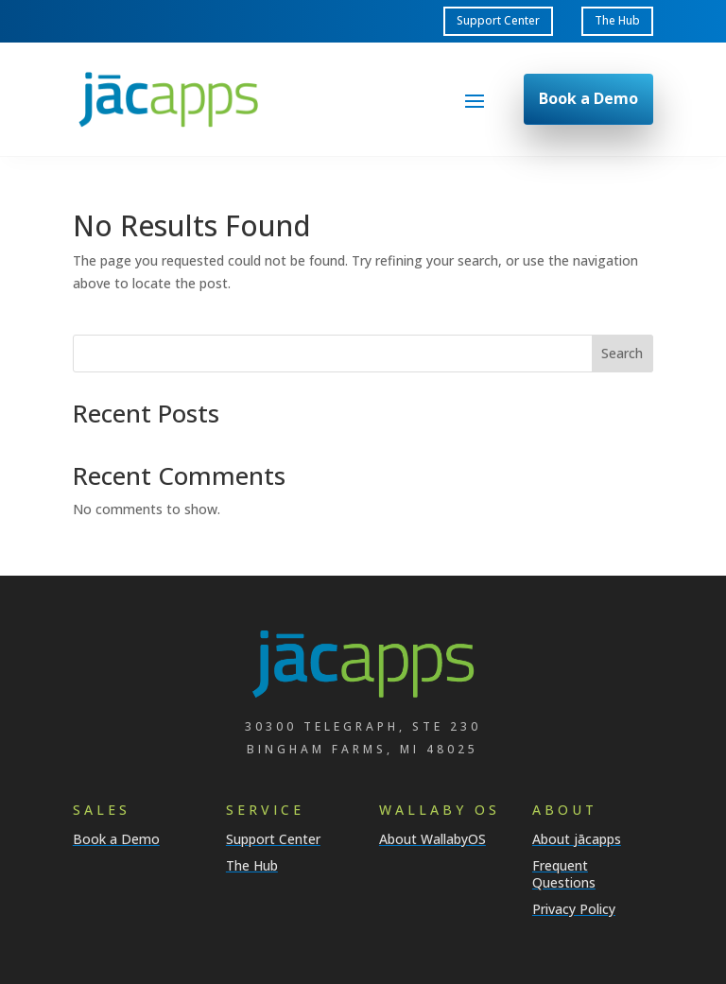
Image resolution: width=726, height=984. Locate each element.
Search (622, 353)
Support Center (498, 20)
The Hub (617, 20)
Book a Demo (588, 98)
